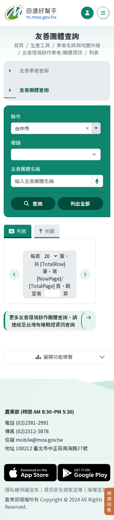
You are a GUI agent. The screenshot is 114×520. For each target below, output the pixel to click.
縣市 (16, 116)
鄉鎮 (16, 142)
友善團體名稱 (25, 168)
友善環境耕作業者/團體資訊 (52, 52)
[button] (87, 128)
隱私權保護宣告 (22, 489)
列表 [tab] (17, 231)
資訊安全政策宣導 (63, 489)
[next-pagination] (85, 274)
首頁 (19, 45)
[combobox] (47, 128)
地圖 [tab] (46, 231)
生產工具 (40, 45)
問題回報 (109, 501)
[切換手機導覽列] (103, 13)
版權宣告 (97, 489)
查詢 (33, 203)
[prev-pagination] (14, 274)
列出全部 (80, 203)
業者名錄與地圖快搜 (78, 45)
